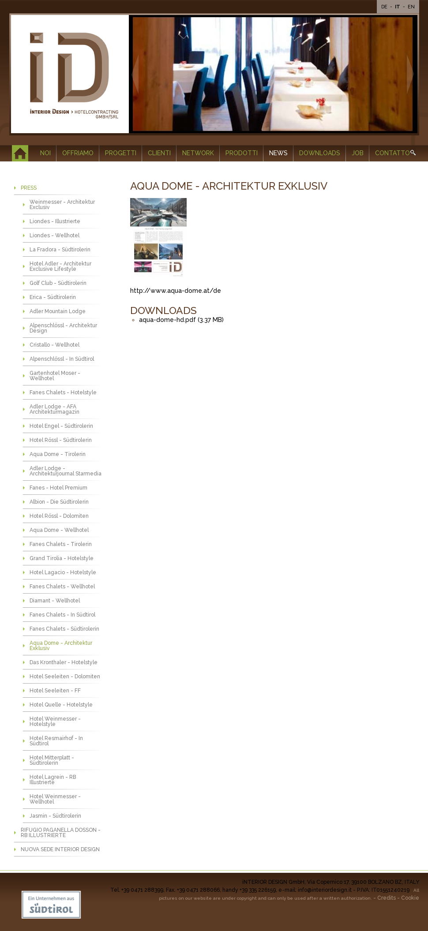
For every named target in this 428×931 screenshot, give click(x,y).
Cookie (410, 898)
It (398, 7)
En (411, 7)
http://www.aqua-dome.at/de (175, 290)
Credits (386, 898)
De (385, 7)
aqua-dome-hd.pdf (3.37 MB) (181, 319)
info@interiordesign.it (325, 890)
